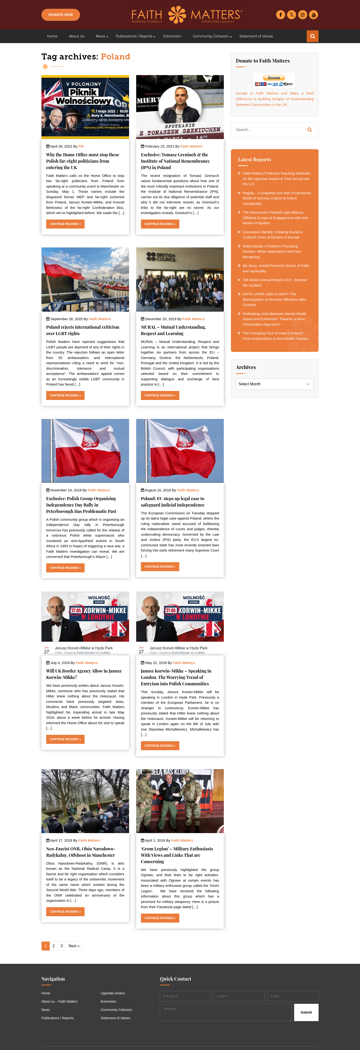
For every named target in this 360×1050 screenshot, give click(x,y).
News (45, 1010)
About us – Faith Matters (59, 1001)
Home (45, 993)
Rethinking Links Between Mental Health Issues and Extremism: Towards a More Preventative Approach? (274, 319)
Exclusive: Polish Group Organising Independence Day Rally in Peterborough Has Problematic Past (81, 505)
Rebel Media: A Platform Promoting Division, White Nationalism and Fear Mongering (272, 251)
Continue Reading (65, 224)
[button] (100, 36)
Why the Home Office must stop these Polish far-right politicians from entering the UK (82, 161)
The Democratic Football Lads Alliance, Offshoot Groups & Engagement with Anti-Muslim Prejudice (276, 217)
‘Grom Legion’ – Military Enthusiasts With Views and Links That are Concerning (177, 855)
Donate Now (61, 15)
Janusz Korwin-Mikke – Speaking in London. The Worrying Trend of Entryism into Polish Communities (176, 677)
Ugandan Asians (113, 993)
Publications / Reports (57, 1018)
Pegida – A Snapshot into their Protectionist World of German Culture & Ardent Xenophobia (277, 198)
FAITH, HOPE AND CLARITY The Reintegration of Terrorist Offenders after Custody (274, 299)
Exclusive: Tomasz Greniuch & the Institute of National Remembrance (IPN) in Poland (175, 161)
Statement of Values (115, 1018)
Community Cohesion (116, 1010)
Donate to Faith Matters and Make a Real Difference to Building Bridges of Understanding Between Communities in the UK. (275, 99)
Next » (74, 946)
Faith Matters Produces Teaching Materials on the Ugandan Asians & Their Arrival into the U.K (276, 178)
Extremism (108, 1001)
